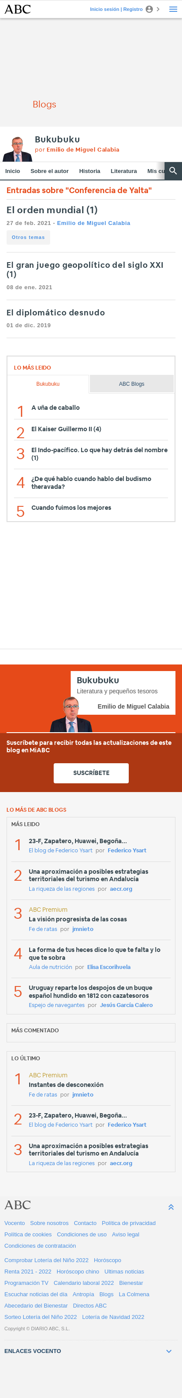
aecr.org (121, 889)
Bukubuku (57, 139)
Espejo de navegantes (57, 1005)
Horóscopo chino (78, 1271)
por (77, 150)
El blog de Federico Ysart (61, 851)
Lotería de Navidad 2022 (113, 1317)
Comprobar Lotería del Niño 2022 (46, 1260)
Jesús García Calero (126, 1005)
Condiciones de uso (81, 1234)
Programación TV (26, 1283)
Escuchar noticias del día (36, 1294)
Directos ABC (89, 1305)
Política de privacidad (129, 1223)
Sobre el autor (50, 171)
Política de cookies (28, 1234)
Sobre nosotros (49, 1223)
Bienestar (131, 1283)
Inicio (12, 171)
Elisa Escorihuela (108, 967)
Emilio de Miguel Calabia (93, 223)
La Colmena (134, 1294)
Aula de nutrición (50, 967)
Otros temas (28, 237)
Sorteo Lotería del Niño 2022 (40, 1317)
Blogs (107, 1294)
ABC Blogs (131, 384)
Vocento (14, 1223)
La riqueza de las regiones (62, 889)
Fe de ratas (43, 929)
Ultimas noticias (124, 1271)
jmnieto (82, 929)
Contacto (85, 1223)
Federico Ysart (127, 851)
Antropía (83, 1294)
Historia (89, 171)
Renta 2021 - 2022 (28, 1271)
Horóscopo (107, 1260)
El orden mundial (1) (52, 210)
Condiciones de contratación (40, 1245)
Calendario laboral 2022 (84, 1283)
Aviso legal (126, 1234)
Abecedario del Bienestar (36, 1305)
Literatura (124, 171)
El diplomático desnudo (56, 313)
